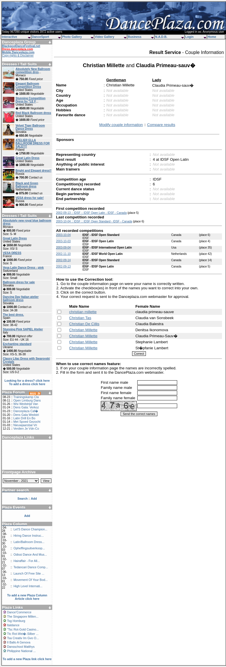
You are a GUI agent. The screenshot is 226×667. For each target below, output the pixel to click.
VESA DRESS (12, 253)
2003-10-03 (63, 241)
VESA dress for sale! (30, 197)
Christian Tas (80, 318)
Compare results (161, 125)
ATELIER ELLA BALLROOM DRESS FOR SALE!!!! (33, 143)
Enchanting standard (17, 344)
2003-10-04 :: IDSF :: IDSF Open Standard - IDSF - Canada (94, 221)
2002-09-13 (63, 266)
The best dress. (13, 314)
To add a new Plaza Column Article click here (27, 597)
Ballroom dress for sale (19, 282)
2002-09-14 (63, 260)
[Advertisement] (27, 453)
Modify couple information (121, 125)
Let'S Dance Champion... (30, 529)
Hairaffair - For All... (26, 561)
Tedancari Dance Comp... (30, 567)
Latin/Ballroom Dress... (29, 542)
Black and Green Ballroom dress (27, 185)
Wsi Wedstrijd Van (25, 404)
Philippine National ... (21, 651)
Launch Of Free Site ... (28, 573)
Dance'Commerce (19, 612)
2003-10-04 (63, 234)
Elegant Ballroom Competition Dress (28, 85)
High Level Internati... (28, 586)
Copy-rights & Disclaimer (18, 55)
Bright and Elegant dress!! (33, 170)
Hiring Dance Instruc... (28, 535)
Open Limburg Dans (26, 400)
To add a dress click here (27, 384)
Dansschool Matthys (20, 646)
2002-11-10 (63, 253)
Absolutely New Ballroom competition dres (33, 70)
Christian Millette (83, 330)
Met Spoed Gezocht (26, 421)
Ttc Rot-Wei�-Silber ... (22, 633)
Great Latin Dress (27, 158)
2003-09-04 (63, 247)
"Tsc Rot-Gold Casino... (22, 629)
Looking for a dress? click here (27, 380)
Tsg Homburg (16, 621)
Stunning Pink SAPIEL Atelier (23, 329)
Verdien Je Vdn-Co (26, 428)
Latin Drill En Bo (24, 418)
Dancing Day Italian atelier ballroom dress (21, 298)
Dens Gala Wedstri (26, 414)
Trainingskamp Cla (25, 397)
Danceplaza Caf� (25, 411)
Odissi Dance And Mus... (30, 554)
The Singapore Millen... (22, 616)
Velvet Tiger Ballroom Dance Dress (30, 127)
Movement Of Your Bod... (30, 579)
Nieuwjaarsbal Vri (25, 425)
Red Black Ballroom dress (33, 113)
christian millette (83, 312)
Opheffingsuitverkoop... (29, 548)
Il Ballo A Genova (18, 642)
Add (27, 515)
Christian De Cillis (84, 324)
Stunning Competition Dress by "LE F (30, 100)
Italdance (13, 625)
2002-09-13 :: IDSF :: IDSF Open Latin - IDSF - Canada (91, 212)
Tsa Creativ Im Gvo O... (23, 638)
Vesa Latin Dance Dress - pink (23, 267)
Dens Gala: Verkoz (26, 407)
